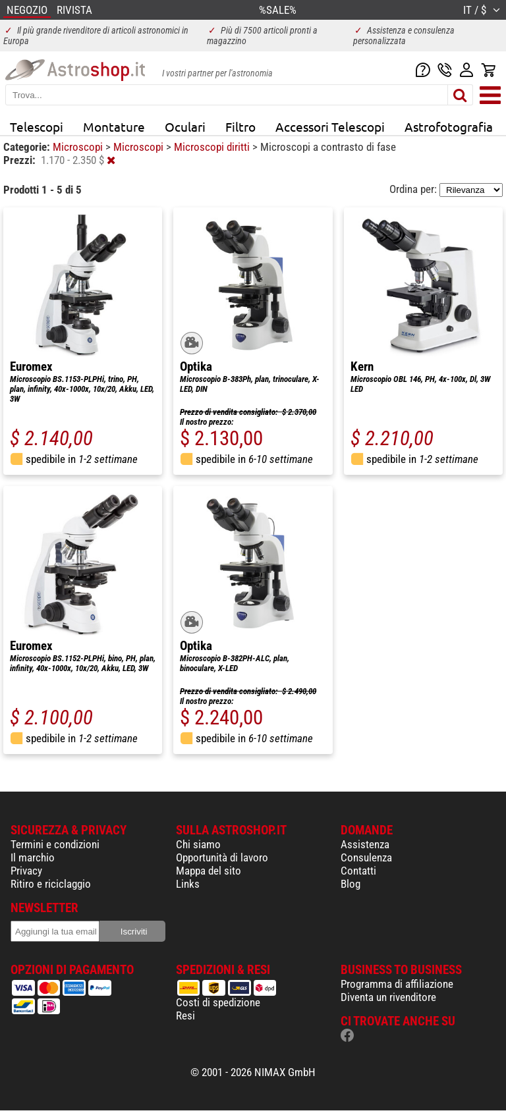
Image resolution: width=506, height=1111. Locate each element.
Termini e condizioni (55, 844)
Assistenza (365, 844)
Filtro (240, 126)
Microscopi (79, 146)
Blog (350, 883)
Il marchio (33, 857)
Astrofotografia (449, 126)
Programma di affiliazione (397, 983)
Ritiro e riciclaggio (51, 883)
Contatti (358, 870)
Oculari (185, 126)
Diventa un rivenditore (388, 997)
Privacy (26, 870)
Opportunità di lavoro (222, 857)
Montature (114, 126)
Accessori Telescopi (330, 126)
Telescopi (36, 126)
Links (188, 883)
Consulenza (366, 857)
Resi (185, 1015)
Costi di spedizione (218, 1002)
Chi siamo (198, 844)
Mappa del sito (208, 870)
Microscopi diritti (213, 146)
